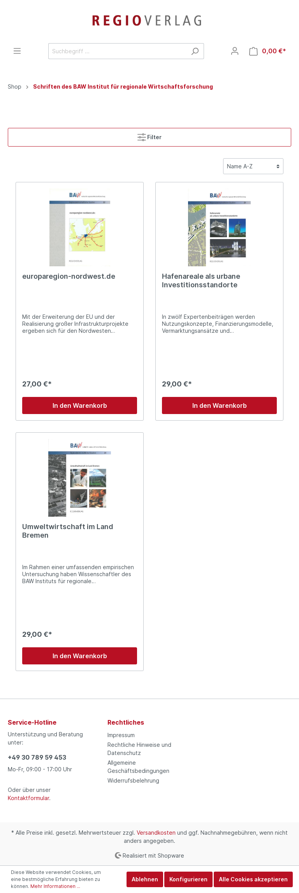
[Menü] (17, 51)
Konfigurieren (188, 879)
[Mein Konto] (234, 51)
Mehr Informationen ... (55, 886)
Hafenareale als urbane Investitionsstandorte (201, 280)
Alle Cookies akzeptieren (253, 879)
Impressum (121, 735)
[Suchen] (195, 51)
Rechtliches (125, 722)
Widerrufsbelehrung (133, 780)
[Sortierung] (253, 166)
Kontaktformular (28, 798)
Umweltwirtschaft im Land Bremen (67, 531)
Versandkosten (156, 832)
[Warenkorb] (267, 51)
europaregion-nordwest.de (68, 276)
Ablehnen (145, 879)
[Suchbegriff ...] (117, 51)
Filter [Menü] (149, 135)
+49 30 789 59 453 (37, 757)
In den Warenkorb (80, 405)
